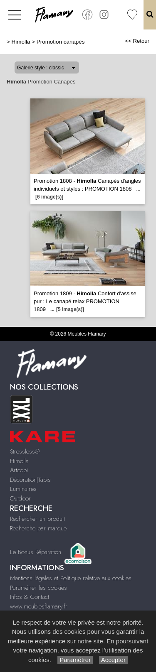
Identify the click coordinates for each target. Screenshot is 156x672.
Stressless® (25, 451)
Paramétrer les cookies (38, 587)
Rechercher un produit (37, 518)
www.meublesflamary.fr (38, 606)
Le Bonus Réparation (35, 552)
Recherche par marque (38, 528)
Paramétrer (75, 659)
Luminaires (23, 488)
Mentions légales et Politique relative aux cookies (70, 578)
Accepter (113, 659)
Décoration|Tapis (30, 479)
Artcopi (19, 470)
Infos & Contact (29, 596)
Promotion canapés (61, 42)
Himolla (21, 42)
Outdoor (20, 498)
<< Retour (137, 41)
